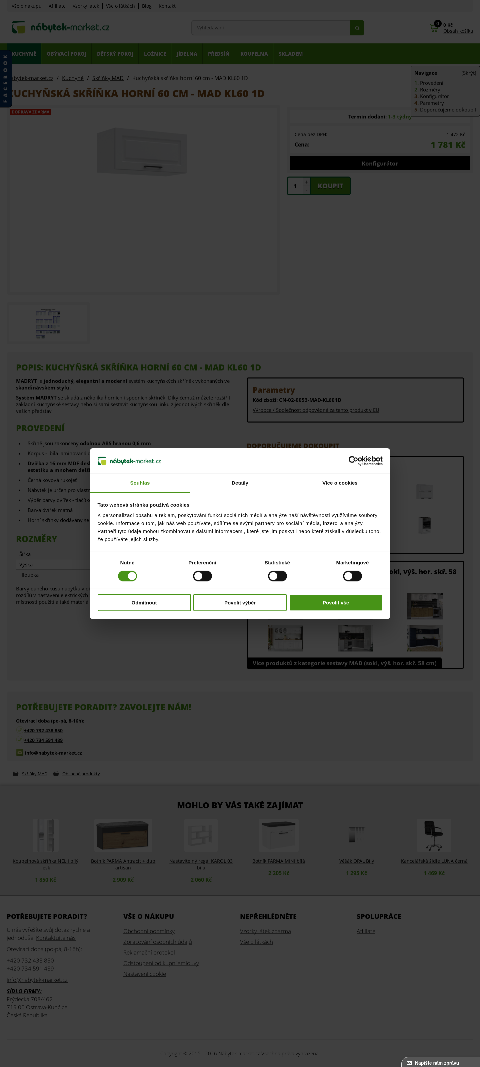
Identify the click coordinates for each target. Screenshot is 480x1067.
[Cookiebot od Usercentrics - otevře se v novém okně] (353, 461)
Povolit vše (336, 602)
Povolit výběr (240, 602)
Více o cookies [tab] (340, 483)
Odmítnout (144, 602)
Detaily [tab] (240, 483)
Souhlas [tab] (140, 483)
